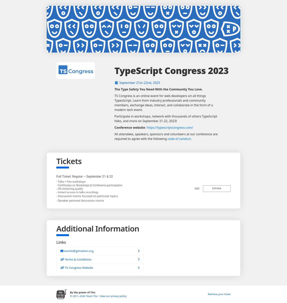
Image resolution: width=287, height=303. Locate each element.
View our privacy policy (113, 296)
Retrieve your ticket (219, 294)
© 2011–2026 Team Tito (84, 296)
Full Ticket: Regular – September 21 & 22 (84, 176)
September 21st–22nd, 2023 (139, 83)
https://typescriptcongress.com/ (170, 127)
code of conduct (179, 139)
